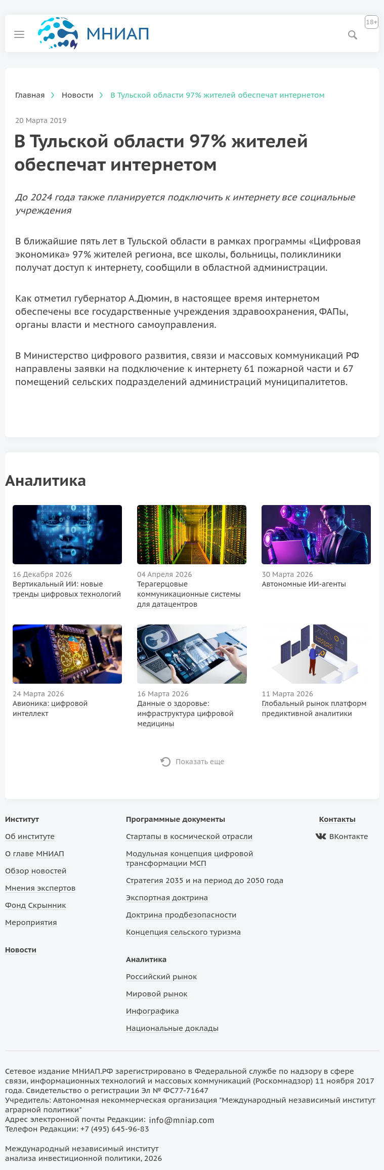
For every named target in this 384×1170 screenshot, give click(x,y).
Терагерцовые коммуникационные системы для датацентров (189, 594)
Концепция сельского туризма (183, 932)
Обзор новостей (36, 870)
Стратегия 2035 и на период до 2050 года (204, 880)
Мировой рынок (156, 993)
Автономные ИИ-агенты (304, 584)
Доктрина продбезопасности (181, 915)
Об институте (30, 836)
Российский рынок (161, 976)
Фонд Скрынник (35, 905)
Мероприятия (31, 922)
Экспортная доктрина (167, 897)
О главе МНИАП (34, 853)
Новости (20, 949)
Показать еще (200, 761)
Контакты (337, 819)
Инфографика (152, 1011)
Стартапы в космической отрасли (189, 836)
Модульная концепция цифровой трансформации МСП (189, 858)
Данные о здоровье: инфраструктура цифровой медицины (185, 713)
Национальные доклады (172, 1028)
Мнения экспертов (40, 888)
